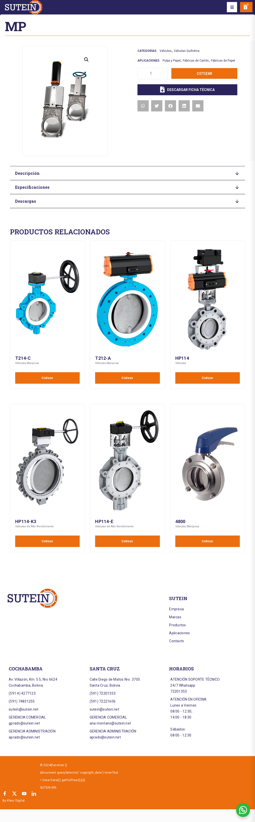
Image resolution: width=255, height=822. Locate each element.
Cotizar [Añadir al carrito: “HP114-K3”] (47, 541)
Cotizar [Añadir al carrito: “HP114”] (207, 378)
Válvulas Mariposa (27, 363)
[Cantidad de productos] (152, 73)
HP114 (182, 358)
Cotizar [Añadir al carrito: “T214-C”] (47, 378)
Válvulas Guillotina (186, 51)
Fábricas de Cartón (196, 60)
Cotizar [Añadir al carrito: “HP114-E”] (127, 541)
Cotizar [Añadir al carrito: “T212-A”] (127, 378)
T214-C (23, 358)
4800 (180, 521)
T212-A (103, 358)
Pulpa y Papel (172, 60)
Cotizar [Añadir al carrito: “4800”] (207, 541)
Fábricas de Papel (223, 60)
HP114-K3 (25, 521)
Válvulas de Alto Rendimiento (34, 526)
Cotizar (204, 74)
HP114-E (104, 521)
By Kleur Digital (13, 800)
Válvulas (166, 51)
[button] (232, 7)
